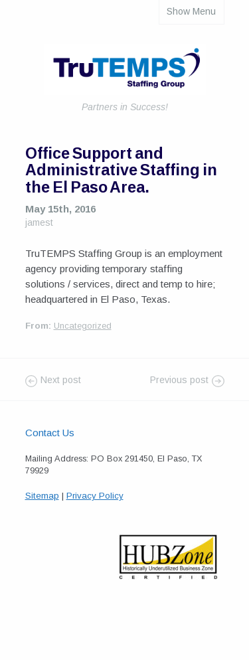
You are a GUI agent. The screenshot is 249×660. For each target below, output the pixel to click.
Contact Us (49, 432)
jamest (39, 222)
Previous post (179, 379)
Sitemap (42, 496)
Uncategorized (83, 326)
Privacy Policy (95, 496)
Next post (61, 379)
